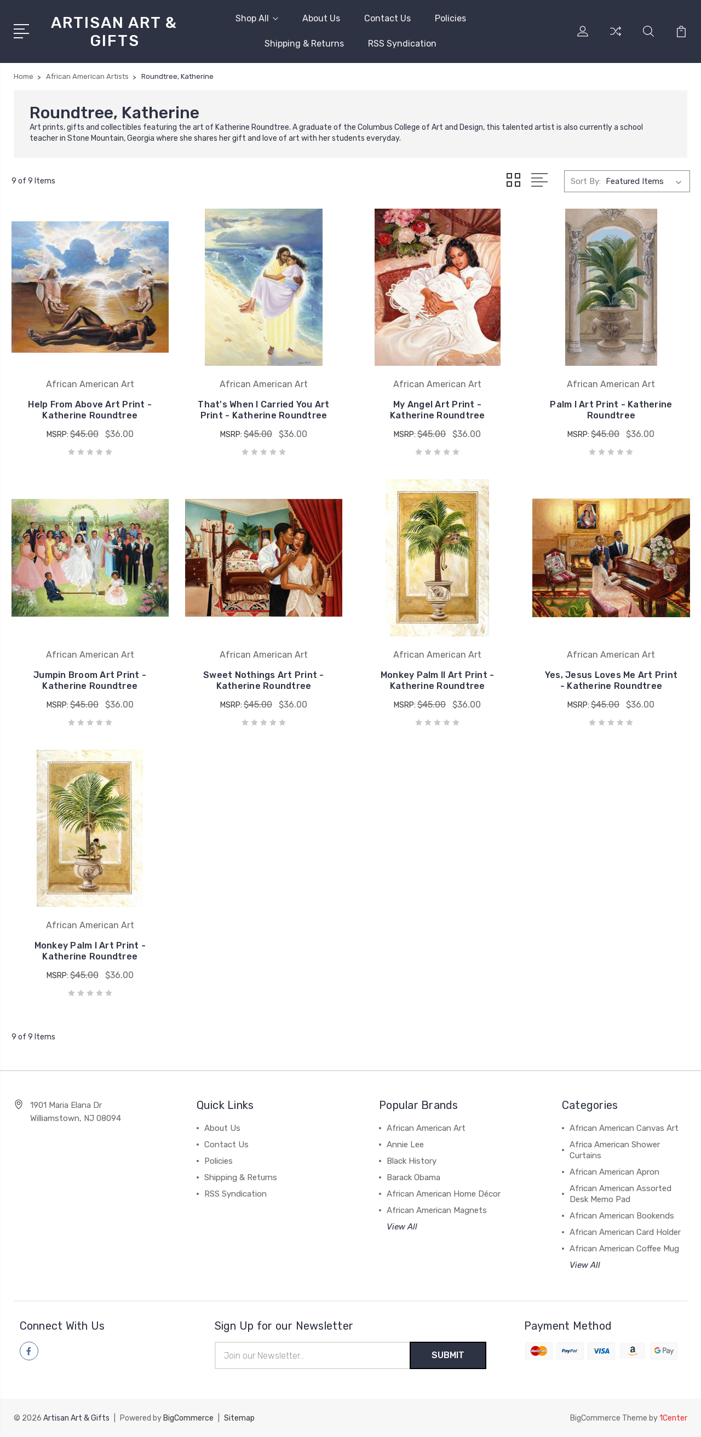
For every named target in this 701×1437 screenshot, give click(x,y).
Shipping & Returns (304, 43)
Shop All (256, 18)
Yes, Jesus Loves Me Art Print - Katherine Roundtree (611, 680)
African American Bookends (622, 1216)
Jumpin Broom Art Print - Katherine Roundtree (89, 680)
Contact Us (387, 18)
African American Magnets (437, 1210)
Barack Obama (413, 1177)
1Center (673, 1418)
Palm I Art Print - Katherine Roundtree (611, 410)
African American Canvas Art (624, 1128)
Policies (450, 18)
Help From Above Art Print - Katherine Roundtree (90, 410)
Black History (411, 1161)
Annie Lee (405, 1144)
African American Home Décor (444, 1194)
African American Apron (614, 1172)
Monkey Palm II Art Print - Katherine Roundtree (438, 680)
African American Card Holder (625, 1232)
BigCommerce (188, 1418)
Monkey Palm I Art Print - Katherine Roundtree (90, 951)
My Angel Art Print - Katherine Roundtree (437, 410)
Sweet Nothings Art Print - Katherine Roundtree (263, 680)
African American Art (426, 1128)
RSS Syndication (402, 43)
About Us (321, 18)
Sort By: (586, 181)
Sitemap (239, 1418)
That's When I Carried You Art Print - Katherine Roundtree (263, 410)
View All (402, 1227)
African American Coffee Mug (624, 1249)
